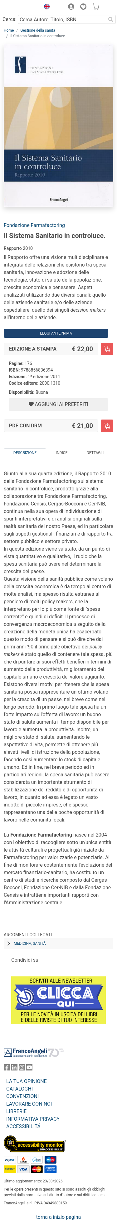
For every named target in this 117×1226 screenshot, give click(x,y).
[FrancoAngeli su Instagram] (22, 1069)
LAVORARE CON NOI (29, 1104)
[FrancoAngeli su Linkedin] (14, 1069)
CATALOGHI (19, 1089)
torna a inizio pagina (58, 1217)
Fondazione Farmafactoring (34, 225)
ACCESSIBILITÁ (23, 1126)
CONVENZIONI (22, 1096)
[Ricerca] (111, 19)
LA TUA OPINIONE (26, 1081)
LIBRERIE (16, 1111)
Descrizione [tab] (25, 453)
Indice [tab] (62, 453)
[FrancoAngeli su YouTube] (29, 1069)
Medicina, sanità (30, 943)
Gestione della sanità (37, 30)
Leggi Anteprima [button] (56, 333)
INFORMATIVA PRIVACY (33, 1119)
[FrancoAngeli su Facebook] (7, 1069)
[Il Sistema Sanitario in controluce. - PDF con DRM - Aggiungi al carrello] (107, 426)
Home (9, 30)
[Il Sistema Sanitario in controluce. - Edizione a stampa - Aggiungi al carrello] (107, 349)
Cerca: (9, 19)
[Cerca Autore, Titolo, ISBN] (62, 19)
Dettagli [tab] (95, 453)
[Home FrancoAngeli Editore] (20, 7)
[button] (45, 7)
